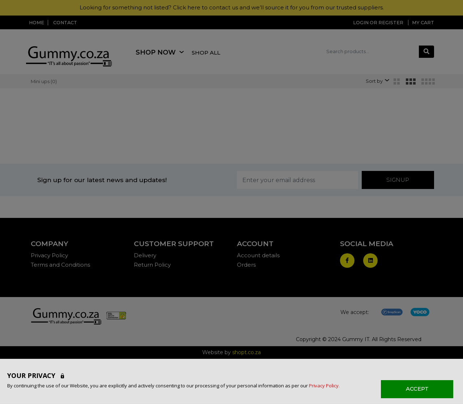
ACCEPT (417, 388)
